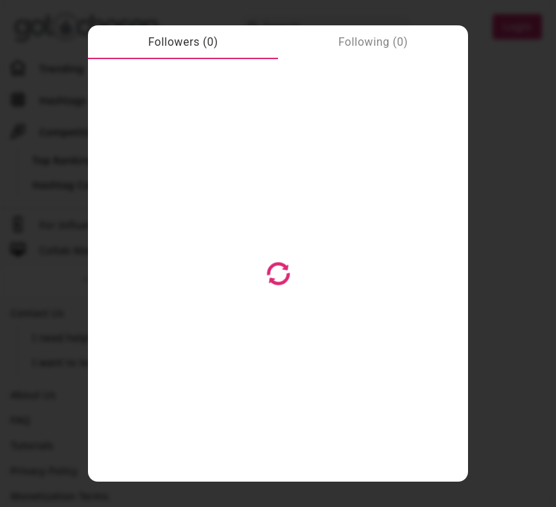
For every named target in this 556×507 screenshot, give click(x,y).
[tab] (183, 42)
